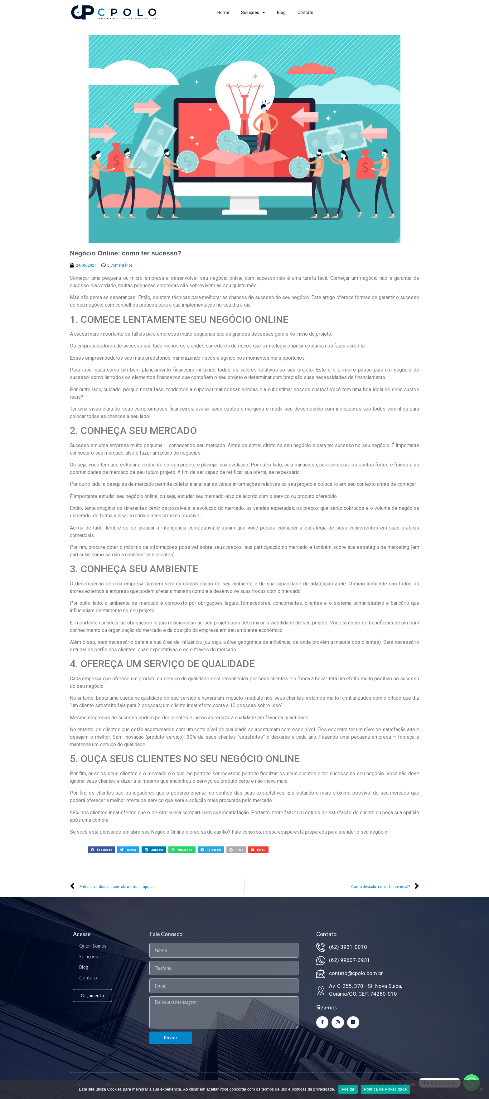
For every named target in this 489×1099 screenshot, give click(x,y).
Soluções (253, 12)
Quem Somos (92, 946)
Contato (305, 12)
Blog (281, 12)
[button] (101, 849)
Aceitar (348, 1089)
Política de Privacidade (385, 1089)
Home (223, 12)
